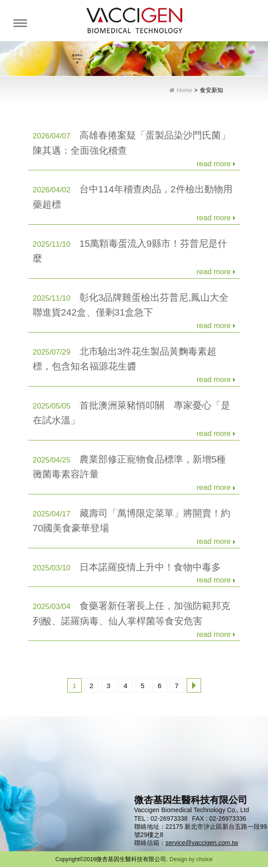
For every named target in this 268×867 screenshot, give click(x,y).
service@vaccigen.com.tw (202, 842)
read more (214, 164)
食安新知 (211, 90)
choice (204, 859)
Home (184, 90)
